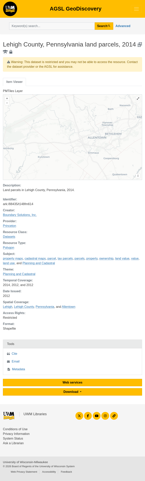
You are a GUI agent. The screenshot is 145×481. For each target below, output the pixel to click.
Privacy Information (16, 433)
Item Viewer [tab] (14, 81)
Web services (72, 382)
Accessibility (49, 471)
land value (122, 258)
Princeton (9, 225)
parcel (52, 258)
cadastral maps (35, 258)
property (92, 258)
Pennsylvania (45, 306)
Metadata (18, 369)
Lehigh (7, 306)
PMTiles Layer (13, 91)
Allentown (68, 306)
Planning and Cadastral (39, 263)
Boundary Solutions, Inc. (20, 215)
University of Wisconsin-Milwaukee (25, 462)
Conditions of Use (15, 429)
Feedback (66, 471)
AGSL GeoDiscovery (10, 10)
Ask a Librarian (13, 443)
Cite (14, 353)
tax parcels (65, 258)
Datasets (9, 236)
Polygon (8, 247)
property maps (13, 258)
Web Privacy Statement (24, 471)
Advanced (123, 26)
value (135, 258)
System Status (13, 438)
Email (15, 361)
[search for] (52, 26)
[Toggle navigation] (136, 9)
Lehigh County (24, 306)
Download (71, 391)
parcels (79, 258)
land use (9, 263)
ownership (106, 258)
